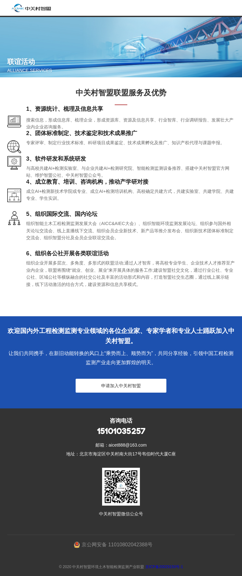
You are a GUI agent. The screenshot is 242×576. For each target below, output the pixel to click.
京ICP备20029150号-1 (164, 567)
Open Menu (234, 8)
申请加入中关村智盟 (121, 385)
